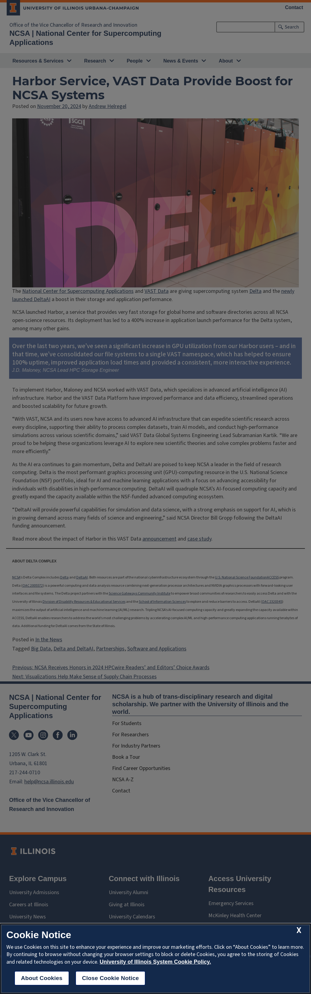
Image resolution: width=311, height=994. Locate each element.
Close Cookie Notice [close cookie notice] (110, 978)
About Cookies (42, 978)
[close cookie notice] (299, 930)
